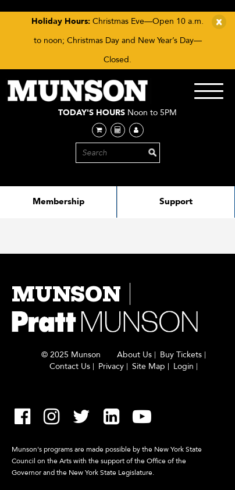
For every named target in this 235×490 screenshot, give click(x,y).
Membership (58, 201)
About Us (134, 354)
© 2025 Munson (71, 354)
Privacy (111, 366)
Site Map (148, 366)
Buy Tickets (181, 354)
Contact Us (69, 366)
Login (183, 366)
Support (176, 201)
